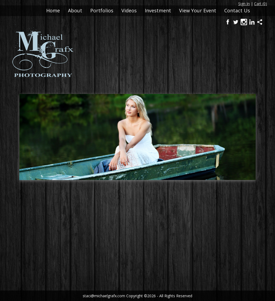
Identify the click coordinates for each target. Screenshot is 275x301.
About (75, 10)
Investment (158, 10)
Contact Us (237, 10)
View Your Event (197, 10)
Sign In (244, 3)
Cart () (260, 3)
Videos (129, 10)
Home (53, 10)
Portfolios (101, 10)
